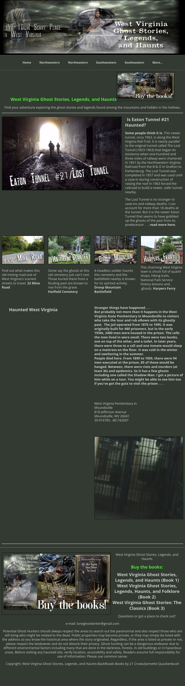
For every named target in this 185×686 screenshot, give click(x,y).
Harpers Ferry (164, 288)
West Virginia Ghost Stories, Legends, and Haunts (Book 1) (147, 577)
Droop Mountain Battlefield (107, 289)
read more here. (162, 224)
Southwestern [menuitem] (106, 62)
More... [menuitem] (157, 62)
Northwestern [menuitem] (49, 62)
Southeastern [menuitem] (134, 62)
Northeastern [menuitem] (78, 62)
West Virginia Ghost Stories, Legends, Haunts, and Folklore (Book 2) (146, 591)
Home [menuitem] (27, 62)
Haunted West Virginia (33, 309)
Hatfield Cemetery (63, 291)
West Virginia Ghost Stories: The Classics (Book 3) (147, 605)
